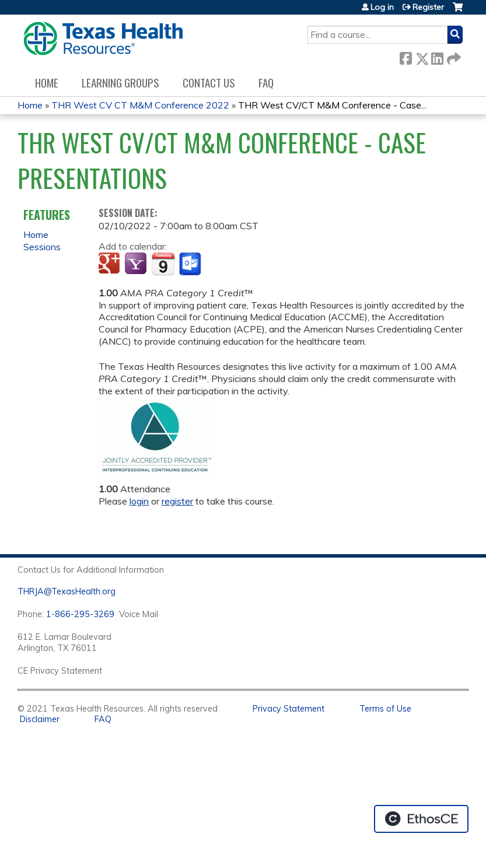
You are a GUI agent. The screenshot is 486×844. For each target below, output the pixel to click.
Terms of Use (385, 708)
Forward (453, 56)
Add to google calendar (111, 264)
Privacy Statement (288, 708)
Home (46, 82)
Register (428, 7)
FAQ (266, 82)
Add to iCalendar (163, 263)
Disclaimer (40, 719)
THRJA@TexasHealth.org (67, 591)
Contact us (209, 82)
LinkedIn (437, 56)
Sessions (42, 247)
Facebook (405, 56)
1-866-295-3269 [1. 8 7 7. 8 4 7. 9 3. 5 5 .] (80, 614)
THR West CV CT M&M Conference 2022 (140, 105)
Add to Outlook (191, 264)
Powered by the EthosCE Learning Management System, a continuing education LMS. (421, 819)
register (177, 501)
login (139, 501)
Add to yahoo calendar (137, 264)
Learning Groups (120, 82)
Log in (382, 7)
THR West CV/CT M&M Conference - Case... (332, 105)
